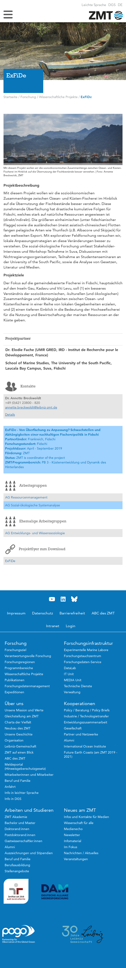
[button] (120, 5)
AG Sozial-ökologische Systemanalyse (32, 505)
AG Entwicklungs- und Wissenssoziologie (35, 533)
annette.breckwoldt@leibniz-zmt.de (31, 407)
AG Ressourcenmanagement (26, 497)
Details (10, 414)
